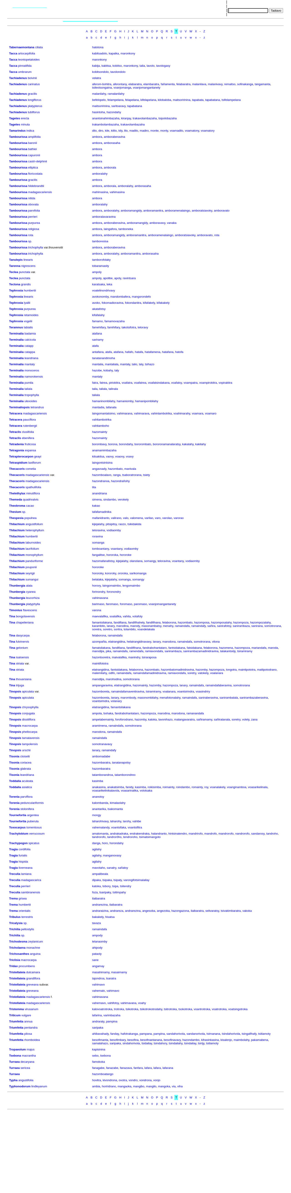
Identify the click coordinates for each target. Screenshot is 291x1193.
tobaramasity (100, 266)
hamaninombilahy (103, 401)
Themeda (15, 499)
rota (30, 235)
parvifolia (34, 210)
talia (142, 65)
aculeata (27, 781)
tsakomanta (115, 809)
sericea (25, 1068)
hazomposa (201, 622)
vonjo (156, 1080)
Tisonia (14, 756)
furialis (23, 855)
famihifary (113, 327)
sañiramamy (204, 719)
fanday (114, 1033)
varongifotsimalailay (136, 880)
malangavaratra (184, 719)
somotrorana (272, 626)
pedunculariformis (32, 803)
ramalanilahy (116, 93)
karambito (98, 626)
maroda (273, 647)
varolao (167, 518)
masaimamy (119, 972)
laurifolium (32, 548)
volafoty (137, 616)
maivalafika (119, 657)
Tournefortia (17, 815)
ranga (116, 475)
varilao (149, 518)
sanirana (257, 626)
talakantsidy (228, 651)
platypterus (35, 106)
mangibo (138, 1086)
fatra (95, 382)
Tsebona (15, 1055)
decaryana (27, 1061)
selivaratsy (212, 910)
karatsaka (98, 284)
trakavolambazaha (145, 118)
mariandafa (258, 647)
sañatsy (123, 867)
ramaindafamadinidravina (149, 673)
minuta (25, 124)
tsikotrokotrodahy (151, 1009)
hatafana (167, 352)
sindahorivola (131, 1043)
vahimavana (100, 598)
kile (107, 130)
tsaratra (111, 978)
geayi (37, 456)
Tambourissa (18, 136)
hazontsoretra (101, 657)
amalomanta (100, 833)
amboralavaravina (103, 216)
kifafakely (149, 302)
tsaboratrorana (131, 475)
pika (108, 651)
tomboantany (100, 548)
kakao (96, 505)
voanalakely (217, 787)
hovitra (96, 1080)
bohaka (108, 713)
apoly (117, 278)
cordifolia (24, 849)
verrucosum (37, 833)
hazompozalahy (260, 622)
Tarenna (14, 266)
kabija (96, 65)
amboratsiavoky (202, 210)
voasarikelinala (258, 787)
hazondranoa (100, 481)
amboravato (222, 210)
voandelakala (146, 629)
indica (30, 130)
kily (120, 130)
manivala (130, 468)
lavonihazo (165, 719)
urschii (26, 750)
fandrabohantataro (155, 647)
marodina (122, 626)
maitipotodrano (267, 669)
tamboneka (125, 229)
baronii (32, 143)
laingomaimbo (111, 585)
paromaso (140, 604)
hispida (23, 861)
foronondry (114, 591)
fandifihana (153, 622)
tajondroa (98, 978)
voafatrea (140, 382)
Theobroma (17, 505)
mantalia (97, 364)
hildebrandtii (36, 186)
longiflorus (34, 100)
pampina (111, 1021)
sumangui (31, 579)
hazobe (97, 370)
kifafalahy (98, 315)
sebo (95, 1055)
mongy (96, 815)
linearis (28, 259)
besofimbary (118, 1040)
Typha (13, 1080)
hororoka (112, 555)
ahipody (97, 947)
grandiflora (33, 978)
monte (155, 130)
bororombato (142, 444)
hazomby (202, 669)
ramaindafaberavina (219, 685)
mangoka (164, 1086)
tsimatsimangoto (150, 837)
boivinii (32, 78)
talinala (113, 389)
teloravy (143, 327)
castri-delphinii (37, 161)
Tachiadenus (18, 78)
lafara (148, 1068)
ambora (97, 136)
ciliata (39, 47)
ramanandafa (195, 713)
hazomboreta (100, 691)
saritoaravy (118, 106)
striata (20, 663)
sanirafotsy (224, 626)
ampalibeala (100, 874)
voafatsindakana (159, 382)
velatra (96, 78)
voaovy (119, 456)
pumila (29, 382)
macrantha (29, 1055)
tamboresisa (100, 241)
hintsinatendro (177, 833)
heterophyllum (34, 530)
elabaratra (135, 84)
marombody (128, 697)
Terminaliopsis (19, 407)
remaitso (230, 84)
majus (31, 1049)
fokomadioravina (112, 302)
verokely (123, 499)
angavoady (99, 468)
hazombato (115, 468)
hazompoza (240, 622)
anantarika (99, 809)
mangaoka (124, 1086)
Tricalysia (16, 923)
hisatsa (110, 917)
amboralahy (100, 173)
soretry (191, 673)
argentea (33, 815)
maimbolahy (241, 1040)
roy (206, 787)
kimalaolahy (117, 803)
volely (245, 719)
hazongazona (180, 910)
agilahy (96, 849)
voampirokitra (208, 382)
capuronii (34, 155)
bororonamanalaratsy (167, 444)
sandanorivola (195, 1033)
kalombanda (100, 803)
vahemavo (99, 1003)
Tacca (13, 53)
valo (125, 518)
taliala (28, 389)
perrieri (32, 216)
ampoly (97, 272)
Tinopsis (15, 691)
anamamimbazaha (104, 450)
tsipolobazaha (167, 118)
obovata (33, 204)
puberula (33, 821)
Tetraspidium (18, 462)
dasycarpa (23, 635)
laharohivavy (100, 821)
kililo (114, 130)
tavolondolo (117, 72)
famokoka (98, 1061)
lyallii (27, 302)
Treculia (14, 874)
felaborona (169, 622)
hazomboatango (102, 1074)
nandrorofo (242, 833)
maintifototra (100, 663)
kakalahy (187, 444)
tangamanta (262, 84)
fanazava (126, 1068)
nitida (31, 198)
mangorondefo (141, 296)
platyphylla (33, 604)
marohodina (113, 679)
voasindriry (203, 691)
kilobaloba (164, 100)
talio (134, 364)
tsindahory (160, 1043)
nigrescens (28, 266)
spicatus (33, 843)
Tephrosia (16, 290)
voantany (117, 548)
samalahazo (100, 1043)
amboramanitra (153, 210)
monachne (33, 947)
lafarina (97, 1015)
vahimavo (98, 984)
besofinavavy (172, 1040)
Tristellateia (17, 972)
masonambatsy (151, 626)
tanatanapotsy (121, 762)
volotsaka (146, 790)
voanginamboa (236, 787)
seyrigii (30, 573)
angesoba (148, 910)
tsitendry (125, 886)
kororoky (110, 573)
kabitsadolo (99, 53)
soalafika (115, 616)
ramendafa (136, 651)
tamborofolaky (101, 259)
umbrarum (25, 72)
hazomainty (99, 432)
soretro (107, 629)
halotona (97, 47)
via (174, 1086)
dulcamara (33, 972)
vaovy (109, 456)
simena (97, 499)
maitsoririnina (181, 100)
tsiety (146, 475)
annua (28, 1021)
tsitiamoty (264, 1033)
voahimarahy (181, 413)
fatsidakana (194, 647)
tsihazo (149, 364)
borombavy (99, 444)
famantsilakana (102, 622)
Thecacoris (17, 468)
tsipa (115, 886)
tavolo (151, 65)
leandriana (31, 358)
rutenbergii (30, 425)
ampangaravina (102, 685)
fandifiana (120, 622)
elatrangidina (116, 641)
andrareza (116, 910)
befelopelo (99, 100)
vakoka (247, 910)
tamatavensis (31, 738)
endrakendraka (140, 833)
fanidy (129, 787)
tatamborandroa (102, 775)
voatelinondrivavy (103, 290)
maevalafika (100, 616)
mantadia (98, 407)
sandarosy (258, 833)
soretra (96, 629)
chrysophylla (30, 707)
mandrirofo (195, 833)
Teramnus (16, 327)
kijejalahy (98, 524)
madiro (144, 130)
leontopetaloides (29, 59)
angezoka (163, 910)
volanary (116, 701)
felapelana (132, 100)
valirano (116, 518)
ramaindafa (182, 626)
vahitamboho (100, 425)
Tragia (13, 849)
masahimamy (100, 972)
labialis (28, 327)
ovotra (123, 1080)
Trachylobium (18, 833)
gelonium (22, 647)
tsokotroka (185, 1009)
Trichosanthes (19, 953)
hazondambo (190, 1040)
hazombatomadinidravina (177, 669)
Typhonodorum (19, 1086)
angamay (98, 966)
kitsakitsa (98, 456)
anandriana (99, 493)
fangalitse (98, 555)
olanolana (136, 561)
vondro (133, 1080)
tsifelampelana (231, 100)
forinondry (98, 591)
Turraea (14, 1061)
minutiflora (33, 493)
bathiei (32, 149)
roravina (97, 536)
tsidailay (147, 1043)
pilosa (28, 1033)
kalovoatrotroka (102, 1009)
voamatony (192, 130)
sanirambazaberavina (254, 697)
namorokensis (34, 376)
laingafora (110, 229)
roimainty (168, 787)
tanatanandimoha (103, 358)
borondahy (126, 444)
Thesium (15, 511)
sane (95, 960)
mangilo (151, 1086)
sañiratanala (222, 719)
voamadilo (176, 130)
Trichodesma (18, 941)
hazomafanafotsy (103, 561)
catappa (30, 352)
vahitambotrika (101, 419)
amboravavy (157, 223)
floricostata (35, 173)
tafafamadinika (101, 511)
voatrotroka (219, 1009)
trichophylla (35, 247)
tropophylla (32, 395)
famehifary (99, 327)
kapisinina (98, 1049)
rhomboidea (32, 1040)
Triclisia (14, 960)
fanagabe (98, 1068)
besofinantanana (151, 1040)
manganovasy (112, 855)
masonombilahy (148, 697)
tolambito (130, 629)
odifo (111, 673)
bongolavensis (25, 616)
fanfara (138, 1068)
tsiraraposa (149, 657)
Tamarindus (17, 130)
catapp (29, 345)
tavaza (96, 923)
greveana (32, 984)
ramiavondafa (154, 651)
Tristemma (16, 1009)
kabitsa (106, 65)
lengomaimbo (131, 585)
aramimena (99, 725)
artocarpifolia (26, 53)
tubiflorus (34, 112)
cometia (30, 468)
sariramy (97, 339)
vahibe (136, 821)
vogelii (28, 321)
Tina (12, 616)
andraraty (98, 1021)
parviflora (26, 796)
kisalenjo (226, 1040)
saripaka (97, 1027)
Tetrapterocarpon (21, 456)
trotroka (119, 1009)
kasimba (97, 781)
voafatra (127, 382)
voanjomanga (122, 87)
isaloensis (22, 657)
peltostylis (27, 929)
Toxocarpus (17, 827)
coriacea (25, 762)
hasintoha (98, 112)
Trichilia (14, 929)
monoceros (32, 370)
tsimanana (213, 1033)
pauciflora (29, 419)
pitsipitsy (111, 524)
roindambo (183, 787)
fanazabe (112, 1068)
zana (254, 719)
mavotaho (98, 867)
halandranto (159, 833)
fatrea (103, 382)
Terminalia (16, 333)
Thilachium (17, 524)
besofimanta (100, 1040)
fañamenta (168, 84)
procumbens (27, 966)
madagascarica (31, 880)
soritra (118, 629)
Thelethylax (17, 493)
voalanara (216, 673)
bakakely (97, 917)
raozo (122, 524)
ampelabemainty (102, 719)
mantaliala (111, 364)
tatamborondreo (125, 775)
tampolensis (30, 744)
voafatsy (176, 382)
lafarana (168, 1068)
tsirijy (201, 1043)
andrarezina (100, 904)
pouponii (31, 567)
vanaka (171, 223)
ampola (97, 713)
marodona (169, 641)
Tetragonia (16, 450)
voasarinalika (129, 790)
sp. (30, 241)
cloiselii (25, 756)
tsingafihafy (249, 1033)
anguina (35, 953)
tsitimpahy (119, 892)
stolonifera (27, 809)
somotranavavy (102, 744)
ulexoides (31, 401)
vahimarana (124, 413)
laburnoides (33, 542)
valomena (136, 518)
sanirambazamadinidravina (200, 651)
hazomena (226, 647)
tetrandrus (37, 407)
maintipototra (246, 669)
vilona (216, 641)
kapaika (114, 53)
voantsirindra (185, 691)
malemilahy (99, 673)
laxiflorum (34, 462)
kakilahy (200, 444)
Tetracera (15, 413)
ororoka (123, 573)
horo (105, 843)
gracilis (32, 93)
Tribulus (15, 917)
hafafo (129, 352)
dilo (94, 130)
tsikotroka (132, 1009)
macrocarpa (30, 725)
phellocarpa (29, 731)
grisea (23, 898)
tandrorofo (98, 837)
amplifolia (34, 136)
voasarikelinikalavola (105, 790)
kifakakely (163, 302)
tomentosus (34, 827)
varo (158, 518)
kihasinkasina (210, 1040)
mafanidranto (100, 518)
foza (95, 892)
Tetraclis (15, 432)
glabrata (25, 768)
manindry (134, 657)
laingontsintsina (102, 462)
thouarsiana (23, 679)
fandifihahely (136, 622)
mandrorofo (225, 833)
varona (96, 610)
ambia (96, 1086)
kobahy (108, 370)
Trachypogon (18, 843)
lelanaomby (99, 941)
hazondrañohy (120, 481)
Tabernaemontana (21, 47)
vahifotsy (113, 1003)
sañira (211, 626)
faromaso (112, 604)
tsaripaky (105, 892)
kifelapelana (148, 100)
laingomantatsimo (103, 413)
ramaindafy (198, 626)
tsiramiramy (244, 651)
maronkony (127, 53)
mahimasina (100, 192)
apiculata (28, 691)
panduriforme (34, 561)
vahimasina (117, 192)
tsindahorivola (231, 1033)
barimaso (98, 604)
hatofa (179, 352)
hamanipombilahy (146, 401)
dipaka (96, 880)
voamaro (210, 413)
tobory (106, 886)
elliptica (33, 167)
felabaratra (183, 84)
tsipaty (117, 880)
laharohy (115, 821)
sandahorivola (175, 1033)
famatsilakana (101, 647)
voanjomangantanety (146, 87)
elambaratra (151, 84)
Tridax (13, 966)
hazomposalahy (221, 622)
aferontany (120, 84)
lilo (126, 130)
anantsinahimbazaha (105, 118)
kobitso (117, 65)
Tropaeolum (17, 1049)
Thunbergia (17, 585)
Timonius (15, 610)
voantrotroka (202, 1009)
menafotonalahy (170, 697)
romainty (197, 787)
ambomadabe (101, 756)
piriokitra (114, 382)
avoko (96, 302)
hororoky (97, 573)
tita (94, 487)
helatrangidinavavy (139, 641)
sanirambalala (229, 697)
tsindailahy (175, 1043)
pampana (146, 1033)
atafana (97, 333)
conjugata (28, 713)
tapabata (198, 100)
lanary (111, 626)
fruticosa (30, 444)
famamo (97, 321)
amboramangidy (131, 210)
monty (164, 130)
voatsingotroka (238, 1009)
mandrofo (210, 833)
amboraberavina (114, 136)
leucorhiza (32, 598)
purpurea (34, 223)
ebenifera (28, 438)
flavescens (30, 610)
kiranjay (126, 118)
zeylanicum (35, 941)
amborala (110, 167)
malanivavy (215, 84)
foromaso (126, 604)
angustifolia (25, 1080)
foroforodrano (124, 719)
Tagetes (14, 118)
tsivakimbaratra (231, 910)
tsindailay (190, 1043)
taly (141, 364)
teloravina (98, 530)
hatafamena (153, 352)
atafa (95, 345)
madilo (133, 130)
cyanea (30, 591)
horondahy (116, 843)
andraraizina (100, 910)
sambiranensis (30, 892)
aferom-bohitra (101, 84)
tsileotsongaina (102, 87)
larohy (127, 821)
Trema (13, 898)
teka (109, 284)
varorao (179, 518)
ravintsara (129, 278)
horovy (96, 585)
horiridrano (109, 1086)
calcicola (30, 339)
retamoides (31, 315)
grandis (26, 284)
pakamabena (259, 1040)
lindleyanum (39, 1086)
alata (29, 585)
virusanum (31, 1009)
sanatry (111, 867)
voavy (130, 456)
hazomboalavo (101, 475)
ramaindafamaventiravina (127, 691)
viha (180, 1086)
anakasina (98, 787)
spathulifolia (33, 487)
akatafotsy (98, 309)
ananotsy (98, 796)
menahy (168, 626)
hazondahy (114, 112)
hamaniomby (125, 401)
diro (100, 130)
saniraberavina (208, 697)
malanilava (199, 84)
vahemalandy (100, 827)
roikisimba (154, 787)
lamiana (26, 874)
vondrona (145, 1080)
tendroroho (130, 837)
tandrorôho (114, 837)
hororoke (125, 555)
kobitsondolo (100, 72)
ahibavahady (100, 1033)
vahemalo (98, 990)
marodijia (98, 651)
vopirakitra (225, 382)
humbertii (30, 290)
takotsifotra (129, 327)
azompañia (99, 641)
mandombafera (120, 296)
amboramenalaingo (177, 210)
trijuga (20, 685)
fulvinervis (22, 641)
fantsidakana (176, 647)
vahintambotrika (161, 413)
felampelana (115, 100)
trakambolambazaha (105, 124)
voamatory (208, 130)
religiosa (33, 229)
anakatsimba (115, 787)
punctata (24, 272)
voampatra (191, 382)
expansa (30, 450)
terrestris (27, 917)
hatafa (139, 352)
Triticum (15, 1015)
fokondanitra (133, 302)
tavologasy (163, 65)
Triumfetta (16, 1021)
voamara (197, 413)
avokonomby (100, 296)
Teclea (13, 272)
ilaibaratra (98, 898)
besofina (132, 1040)
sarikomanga (137, 573)
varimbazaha (111, 1015)
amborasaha (112, 143)
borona (112, 444)
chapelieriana (24, 622)
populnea (30, 518)
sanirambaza (241, 626)
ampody (97, 935)
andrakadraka (119, 833)
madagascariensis (40, 192)
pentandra (31, 1027)
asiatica (27, 787)
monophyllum (34, 555)
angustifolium (34, 524)
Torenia (14, 796)
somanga (98, 542)
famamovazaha (114, 321)
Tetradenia (16, 444)
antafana (98, 352)
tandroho (272, 833)
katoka (152, 719)
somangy (150, 561)
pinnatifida (25, 65)
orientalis (24, 910)
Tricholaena (17, 947)
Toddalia (15, 781)
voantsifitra (135, 827)
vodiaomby (114, 530)
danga (96, 843)
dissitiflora (28, 719)
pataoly (97, 953)
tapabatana (212, 100)
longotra (231, 669)
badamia (30, 333)
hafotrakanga (129, 1033)
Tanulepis (16, 259)
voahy (142, 1003)
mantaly (30, 364)
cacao (30, 505)
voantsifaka (118, 827)
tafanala (111, 407)
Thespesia (16, 518)
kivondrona (110, 1080)
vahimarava (141, 413)
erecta (25, 118)
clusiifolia (28, 432)
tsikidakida (134, 524)
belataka (97, 579)
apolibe (108, 278)
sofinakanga (245, 84)
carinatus (34, 84)
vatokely (203, 673)
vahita (127, 616)
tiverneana (26, 867)
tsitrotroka (170, 1009)
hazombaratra (101, 762)
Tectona (14, 284)
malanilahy (99, 93)
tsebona (105, 1055)
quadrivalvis (31, 499)
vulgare (26, 1015)
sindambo (109, 499)
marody (135, 626)
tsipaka (107, 880)
